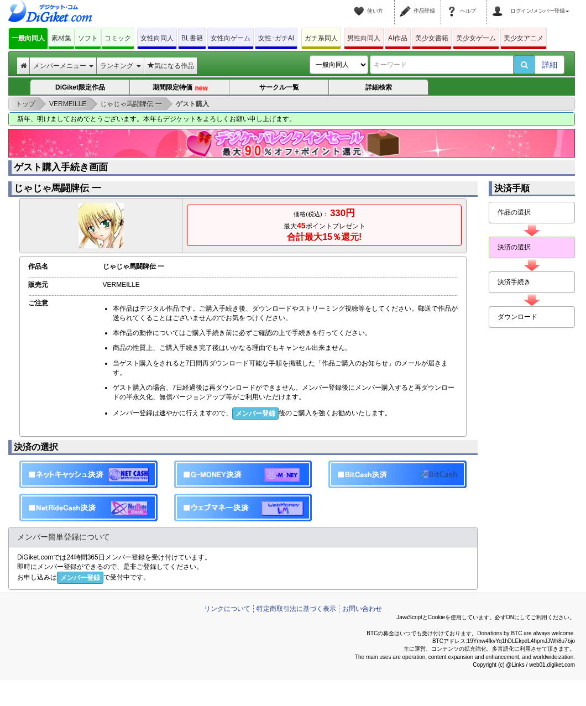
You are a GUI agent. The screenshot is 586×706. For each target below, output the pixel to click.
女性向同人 (157, 38)
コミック (117, 38)
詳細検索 (378, 87)
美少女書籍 (431, 38)
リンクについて (227, 609)
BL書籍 (192, 38)
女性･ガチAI (276, 38)
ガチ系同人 (321, 38)
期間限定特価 (180, 88)
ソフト (88, 38)
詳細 (549, 64)
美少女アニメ (523, 38)
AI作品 (397, 38)
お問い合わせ (362, 609)
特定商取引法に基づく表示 (296, 609)
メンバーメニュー (63, 66)
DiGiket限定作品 (80, 87)
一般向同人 (28, 38)
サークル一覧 (279, 87)
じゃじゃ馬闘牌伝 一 (57, 188)
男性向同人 (363, 38)
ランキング (120, 66)
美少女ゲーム (476, 38)
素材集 (61, 38)
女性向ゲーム (230, 38)
